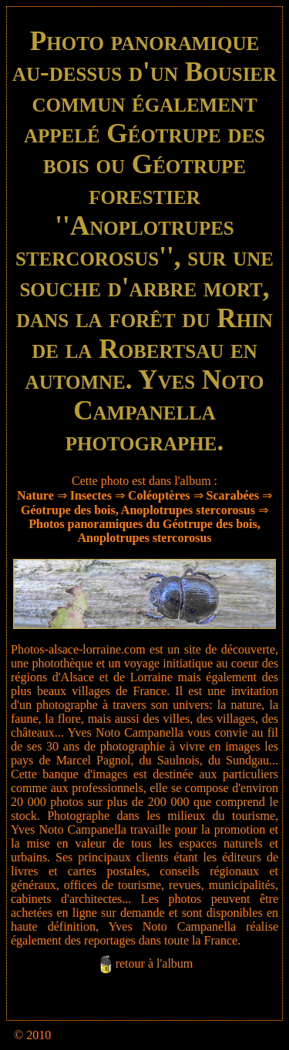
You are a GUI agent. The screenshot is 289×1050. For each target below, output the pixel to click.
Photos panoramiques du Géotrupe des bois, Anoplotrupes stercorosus (144, 530)
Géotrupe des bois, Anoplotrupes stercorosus (138, 510)
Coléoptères (159, 495)
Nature (35, 495)
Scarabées (233, 495)
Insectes (91, 495)
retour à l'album (154, 963)
